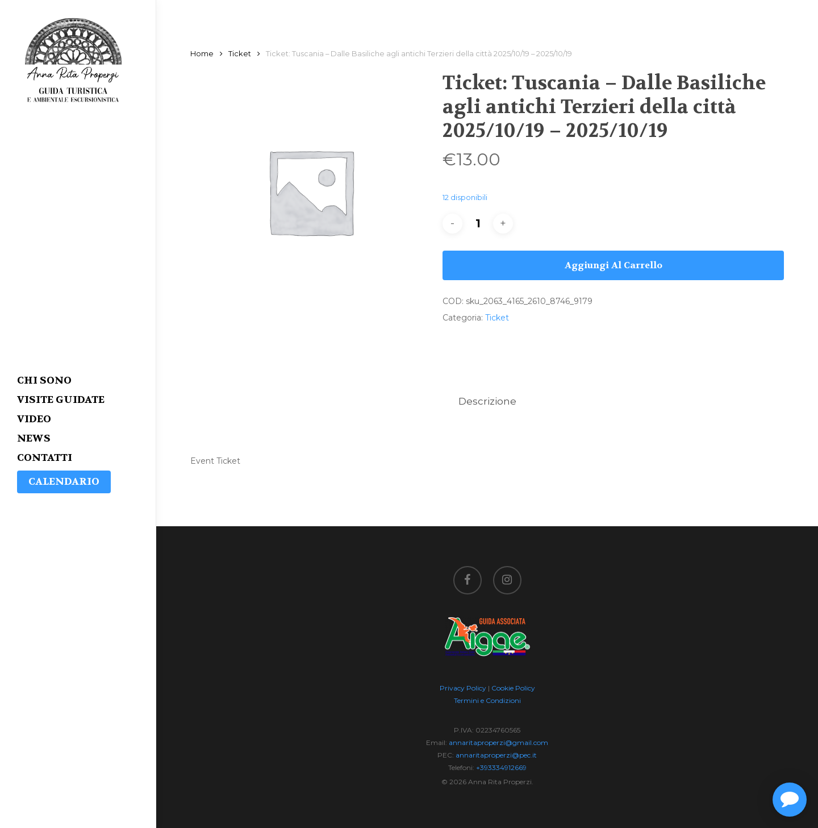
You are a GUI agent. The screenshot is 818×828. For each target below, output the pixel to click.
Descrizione (487, 401)
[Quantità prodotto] (478, 224)
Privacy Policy (463, 688)
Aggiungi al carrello (613, 265)
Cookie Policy (513, 688)
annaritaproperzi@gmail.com (498, 742)
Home (202, 53)
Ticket (239, 53)
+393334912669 (501, 767)
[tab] (487, 401)
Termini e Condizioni (487, 700)
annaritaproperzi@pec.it (496, 755)
